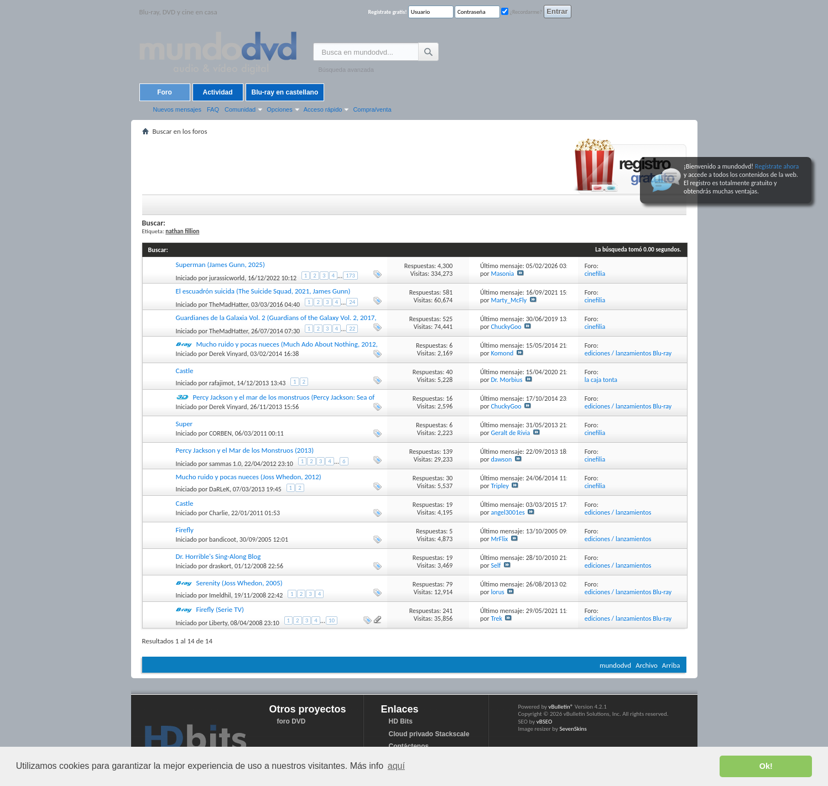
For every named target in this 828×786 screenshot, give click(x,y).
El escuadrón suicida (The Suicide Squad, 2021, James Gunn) (263, 291)
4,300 (445, 266)
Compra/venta (372, 109)
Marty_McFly (509, 300)
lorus (497, 592)
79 (449, 584)
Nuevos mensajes (177, 109)
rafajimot (221, 383)
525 (447, 319)
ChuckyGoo (506, 327)
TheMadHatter (228, 304)
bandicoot (222, 539)
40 (449, 372)
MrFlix (499, 539)
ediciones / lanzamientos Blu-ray (628, 353)
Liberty (218, 623)
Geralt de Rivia (510, 433)
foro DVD (291, 721)
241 (447, 611)
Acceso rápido (323, 109)
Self (496, 565)
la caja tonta (601, 380)
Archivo (647, 665)
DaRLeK (219, 489)
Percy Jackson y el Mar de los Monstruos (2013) (245, 450)
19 (449, 505)
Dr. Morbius (506, 380)
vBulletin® (561, 706)
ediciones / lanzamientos (618, 512)
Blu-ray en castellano (285, 92)
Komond (502, 353)
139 (447, 451)
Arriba (671, 665)
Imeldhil (220, 595)
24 (352, 302)
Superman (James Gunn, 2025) (220, 264)
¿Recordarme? (521, 11)
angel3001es (507, 512)
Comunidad (240, 109)
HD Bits (401, 721)
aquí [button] (396, 766)
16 (449, 398)
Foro (164, 92)
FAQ (213, 109)
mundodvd (615, 665)
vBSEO (545, 721)
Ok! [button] (766, 766)
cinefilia (595, 273)
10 (332, 620)
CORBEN (220, 433)
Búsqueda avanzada (346, 69)
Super (184, 424)
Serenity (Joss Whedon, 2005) (239, 583)
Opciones (279, 109)
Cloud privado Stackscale (429, 734)
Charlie (218, 513)
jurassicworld (226, 278)
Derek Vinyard (228, 354)
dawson (501, 459)
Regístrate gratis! (387, 11)
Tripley (499, 486)
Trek (496, 618)
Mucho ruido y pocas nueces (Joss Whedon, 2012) (248, 477)
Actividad (217, 92)
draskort (220, 566)
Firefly (185, 530)
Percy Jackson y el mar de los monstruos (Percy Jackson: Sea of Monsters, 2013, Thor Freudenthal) (275, 401)
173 (350, 275)
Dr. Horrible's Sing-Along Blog (218, 556)
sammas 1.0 (225, 464)
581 (447, 292)
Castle (185, 370)
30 (449, 478)
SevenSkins (572, 728)
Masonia (502, 273)
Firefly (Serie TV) (220, 609)
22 (352, 328)
